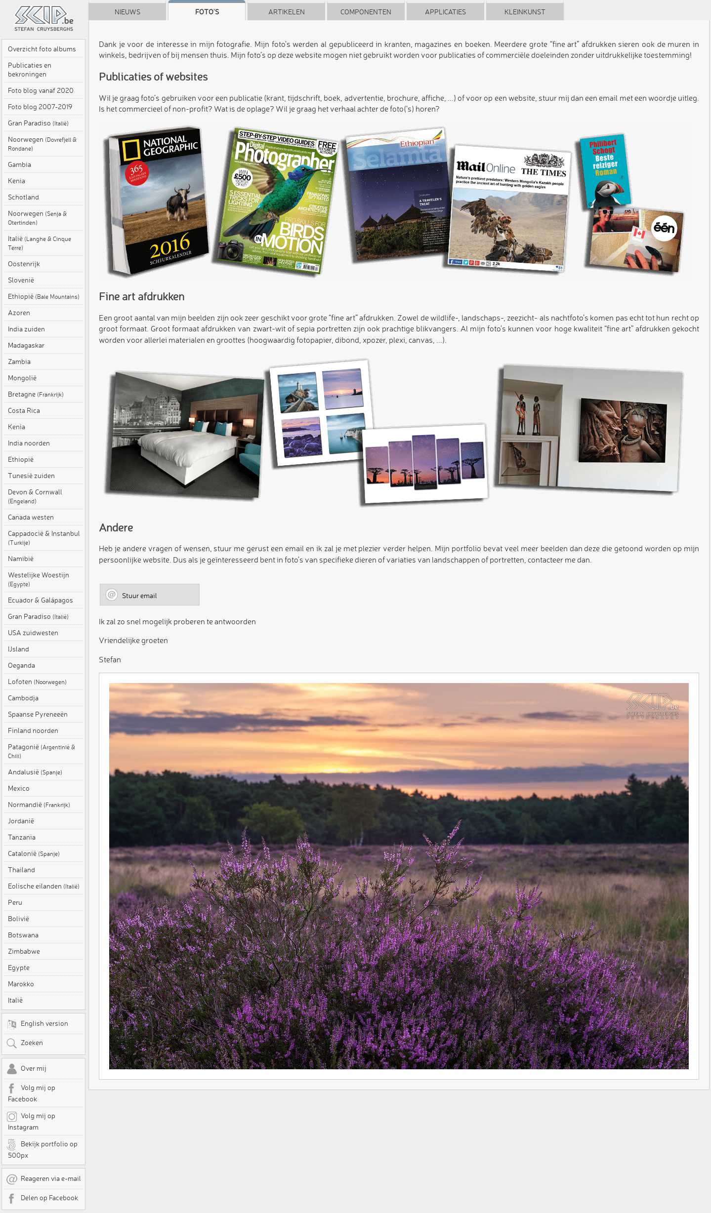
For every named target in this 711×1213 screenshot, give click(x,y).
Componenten (365, 11)
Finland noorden (33, 730)
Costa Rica (24, 410)
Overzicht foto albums (42, 48)
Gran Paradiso (38, 123)
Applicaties (445, 11)
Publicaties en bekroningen (29, 70)
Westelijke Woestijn (38, 579)
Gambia (19, 164)
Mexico (19, 788)
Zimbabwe (24, 951)
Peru (15, 902)
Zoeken (24, 1044)
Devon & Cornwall (35, 496)
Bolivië (18, 918)
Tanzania (22, 837)
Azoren (19, 312)
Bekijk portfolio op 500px (42, 1149)
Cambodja (23, 697)
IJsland (18, 649)
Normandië (39, 804)
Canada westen (31, 517)
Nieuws (127, 11)
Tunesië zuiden (31, 475)
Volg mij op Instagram (30, 1121)
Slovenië (21, 280)
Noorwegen (42, 143)
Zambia (19, 361)
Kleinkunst (524, 11)
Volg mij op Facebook (30, 1093)
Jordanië (21, 820)
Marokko (21, 983)
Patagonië (41, 751)
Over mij (26, 1069)
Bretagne (36, 394)
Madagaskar (26, 345)
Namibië (21, 558)
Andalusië (35, 772)
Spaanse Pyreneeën (38, 714)
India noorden (29, 443)
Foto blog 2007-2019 (40, 106)
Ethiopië (44, 296)
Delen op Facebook (42, 1199)
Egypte (19, 967)
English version (37, 1024)
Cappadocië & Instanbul (44, 537)
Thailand (21, 869)
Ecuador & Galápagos (40, 600)
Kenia (16, 180)
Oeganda (21, 665)
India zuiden (26, 328)
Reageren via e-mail (43, 1179)
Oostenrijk (24, 263)
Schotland (23, 197)
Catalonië (34, 853)
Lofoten (37, 681)
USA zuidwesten (33, 632)
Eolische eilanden (44, 886)
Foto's (207, 11)
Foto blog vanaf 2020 (41, 90)
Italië (39, 242)
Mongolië (22, 377)
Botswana (23, 934)
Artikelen (286, 11)
